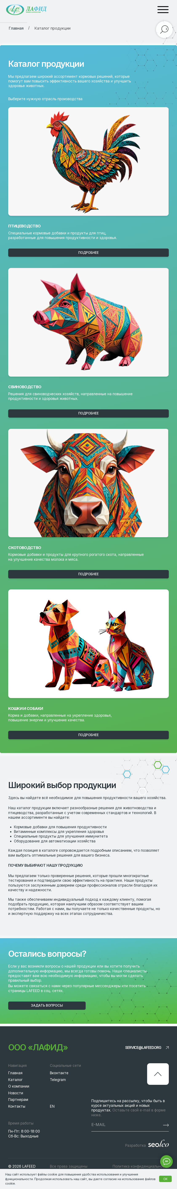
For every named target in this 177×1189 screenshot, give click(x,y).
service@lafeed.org (143, 1047)
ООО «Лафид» (38, 1047)
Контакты (16, 1106)
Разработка (135, 1145)
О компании (18, 1086)
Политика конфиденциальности (141, 1166)
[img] (88, 161)
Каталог (15, 1079)
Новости (15, 1093)
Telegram (58, 1079)
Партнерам (18, 1099)
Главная (15, 1073)
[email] (118, 1125)
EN (52, 1106)
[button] (47, 1006)
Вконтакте (59, 1073)
